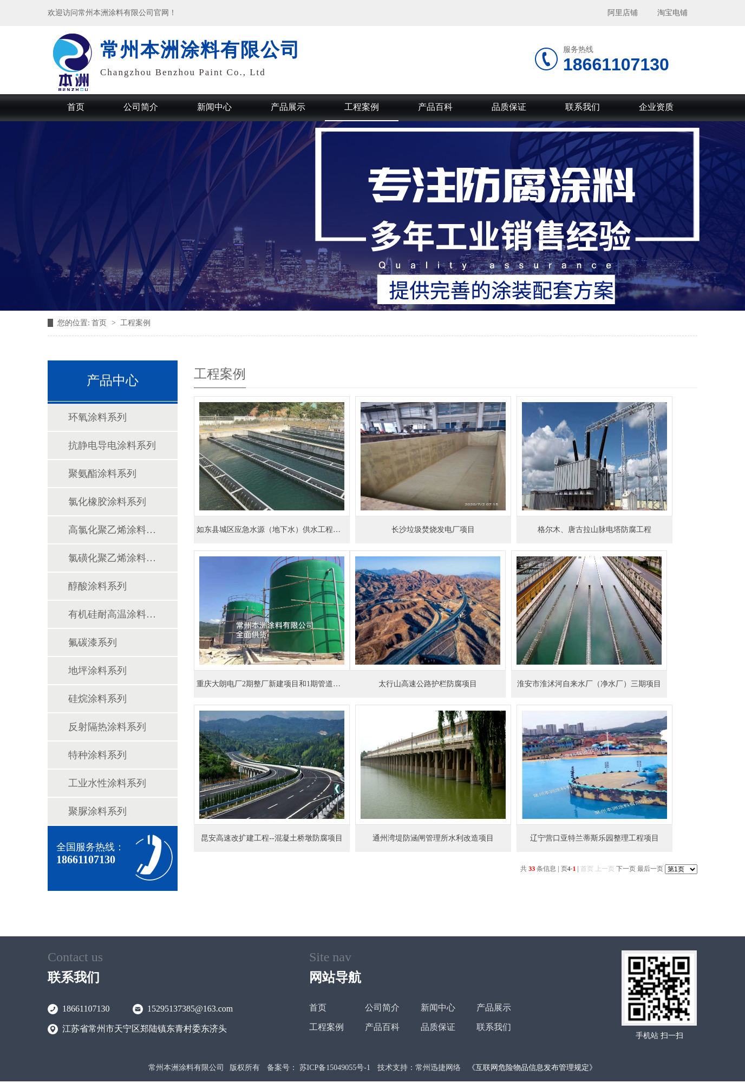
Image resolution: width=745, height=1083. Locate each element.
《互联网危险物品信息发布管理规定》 (532, 1068)
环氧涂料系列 (97, 417)
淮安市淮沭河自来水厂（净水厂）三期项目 (589, 684)
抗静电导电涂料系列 (112, 445)
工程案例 (361, 106)
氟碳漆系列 (92, 642)
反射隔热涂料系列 (107, 726)
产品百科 (435, 106)
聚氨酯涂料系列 (102, 473)
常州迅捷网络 (438, 1068)
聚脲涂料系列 (97, 811)
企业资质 (656, 106)
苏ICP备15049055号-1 (334, 1068)
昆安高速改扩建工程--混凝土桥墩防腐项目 (271, 838)
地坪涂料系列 (97, 670)
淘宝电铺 (672, 13)
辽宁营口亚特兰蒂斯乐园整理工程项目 (594, 838)
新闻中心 (214, 106)
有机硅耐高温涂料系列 (112, 614)
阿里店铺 (622, 13)
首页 (75, 106)
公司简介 (140, 106)
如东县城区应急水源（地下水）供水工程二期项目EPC (287, 530)
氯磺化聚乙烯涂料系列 (112, 558)
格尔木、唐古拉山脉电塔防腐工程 (594, 530)
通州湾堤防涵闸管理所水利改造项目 (433, 838)
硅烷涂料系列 (97, 698)
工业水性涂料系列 (107, 783)
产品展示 (288, 106)
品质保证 (509, 106)
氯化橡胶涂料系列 (107, 501)
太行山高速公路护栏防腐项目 (427, 684)
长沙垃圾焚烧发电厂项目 (433, 530)
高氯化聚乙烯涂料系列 (112, 529)
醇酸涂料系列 (97, 586)
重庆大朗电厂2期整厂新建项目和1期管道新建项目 (280, 684)
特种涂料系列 (97, 755)
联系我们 (582, 106)
